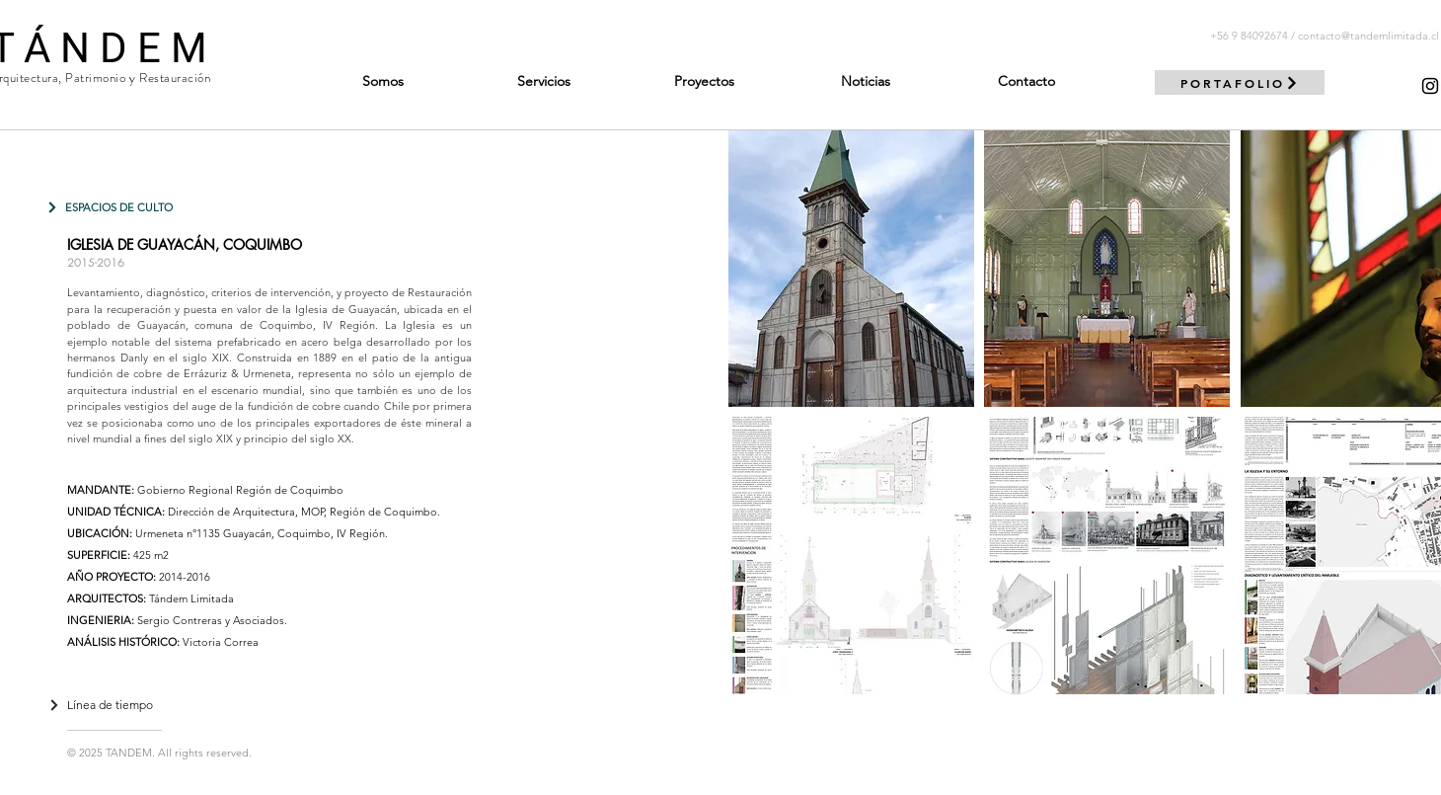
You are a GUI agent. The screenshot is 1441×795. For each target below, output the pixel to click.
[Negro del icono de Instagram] (1430, 86)
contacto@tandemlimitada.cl (1368, 35)
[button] (851, 268)
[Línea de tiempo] (101, 704)
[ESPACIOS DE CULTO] (109, 207)
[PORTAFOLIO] (1240, 82)
